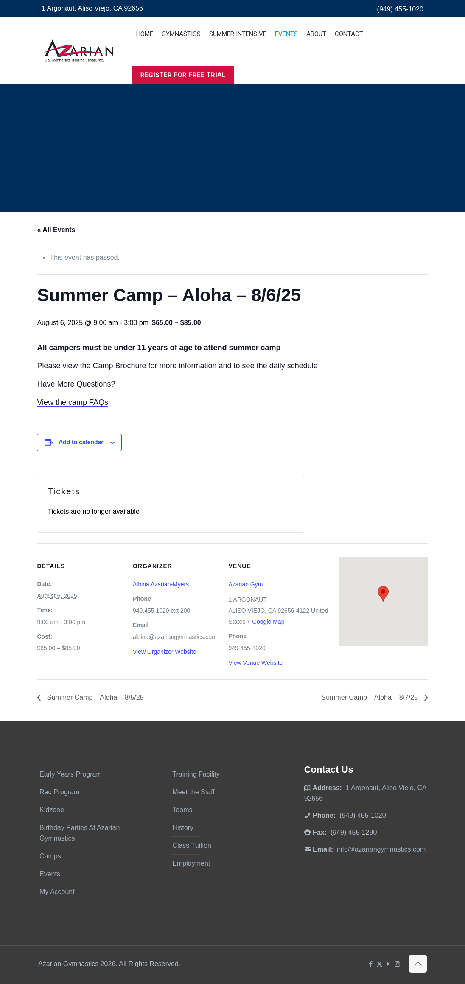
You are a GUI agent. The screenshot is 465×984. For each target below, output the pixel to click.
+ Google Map (265, 621)
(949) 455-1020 (400, 9)
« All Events (56, 229)
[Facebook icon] (370, 963)
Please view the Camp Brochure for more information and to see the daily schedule (177, 366)
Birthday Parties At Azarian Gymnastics (79, 833)
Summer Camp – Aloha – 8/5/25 (94, 697)
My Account (57, 891)
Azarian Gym (245, 584)
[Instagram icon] (397, 963)
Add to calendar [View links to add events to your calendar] (81, 442)
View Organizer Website (164, 651)
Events (49, 873)
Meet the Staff (193, 792)
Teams (182, 809)
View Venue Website (255, 662)
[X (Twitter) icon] (379, 963)
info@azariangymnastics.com (381, 849)
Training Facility (195, 774)
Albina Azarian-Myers (161, 584)
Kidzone (51, 809)
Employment (191, 863)
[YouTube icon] (388, 963)
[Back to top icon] (418, 964)
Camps (50, 856)
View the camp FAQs (72, 402)
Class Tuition (191, 845)
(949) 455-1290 (354, 832)
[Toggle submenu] (181, 55)
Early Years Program (70, 774)
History (182, 827)
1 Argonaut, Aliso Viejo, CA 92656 (92, 8)
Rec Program (59, 792)
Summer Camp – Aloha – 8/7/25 (370, 697)
